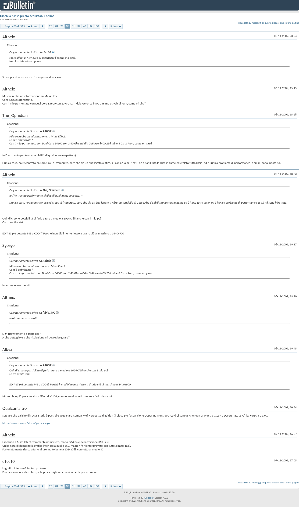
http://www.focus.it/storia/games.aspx (26, 423)
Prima (32, 26)
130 (96, 26)
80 (90, 26)
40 (84, 26)
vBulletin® (149, 497)
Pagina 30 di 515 (15, 26)
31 (73, 26)
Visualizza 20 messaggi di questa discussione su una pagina (268, 22)
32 (78, 26)
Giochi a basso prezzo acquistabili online (27, 16)
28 (56, 26)
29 (61, 26)
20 (50, 26)
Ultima (115, 26)
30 (67, 26)
